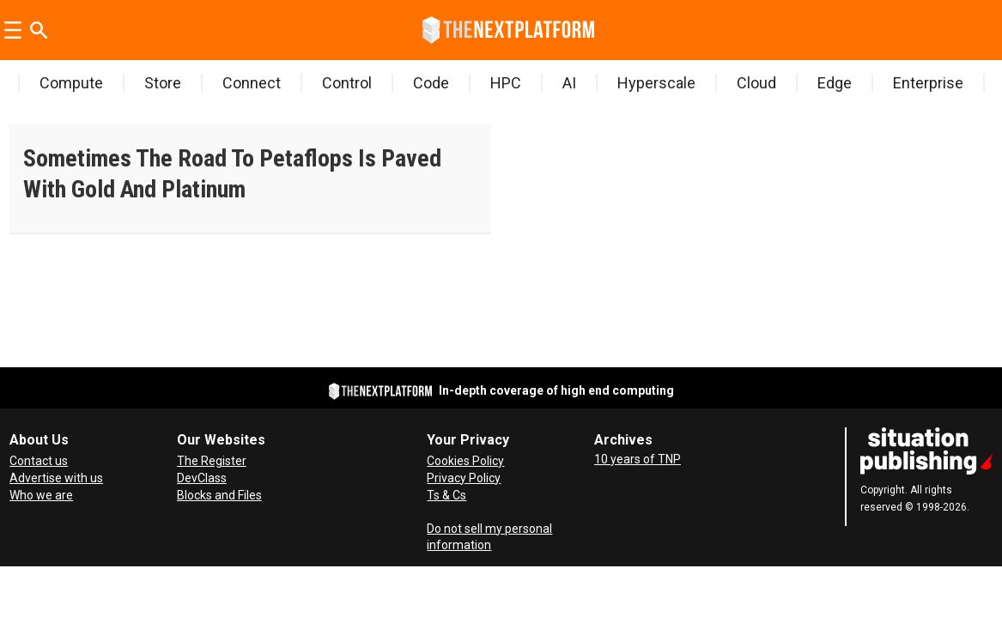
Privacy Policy (464, 478)
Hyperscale (656, 83)
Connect (251, 83)
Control (347, 83)
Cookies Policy (465, 461)
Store (162, 83)
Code (431, 83)
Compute (71, 83)
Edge (834, 83)
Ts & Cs (446, 495)
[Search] (39, 30)
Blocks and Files (219, 495)
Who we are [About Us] (41, 495)
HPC (505, 83)
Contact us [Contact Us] (38, 461)
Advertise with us (56, 478)
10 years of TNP (637, 459)
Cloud (756, 83)
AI (569, 83)
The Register (211, 461)
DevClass (202, 478)
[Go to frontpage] (508, 30)
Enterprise (928, 83)
